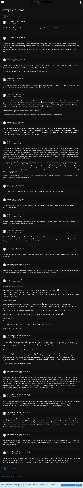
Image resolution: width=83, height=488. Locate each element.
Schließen (78, 485)
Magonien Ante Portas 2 (14, 280)
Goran (8, 23)
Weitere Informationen (68, 485)
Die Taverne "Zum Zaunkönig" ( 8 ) (17, 21)
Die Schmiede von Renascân (15, 79)
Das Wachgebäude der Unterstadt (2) (18, 264)
